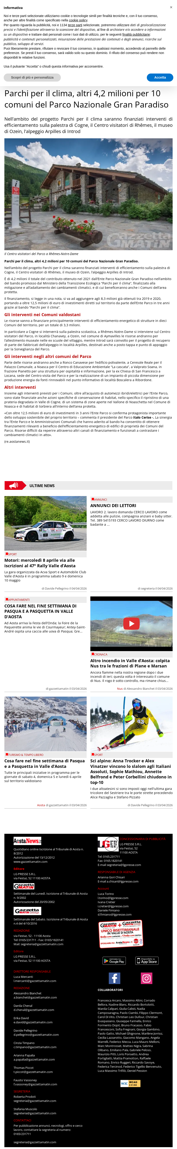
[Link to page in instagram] (146, 982)
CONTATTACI (22, 1120)
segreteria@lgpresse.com (124, 865)
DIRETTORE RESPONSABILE (32, 971)
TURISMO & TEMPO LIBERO (25, 755)
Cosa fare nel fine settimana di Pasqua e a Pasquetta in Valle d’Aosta (44, 763)
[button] (171, 7)
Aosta (41, 805)
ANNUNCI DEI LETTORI (113, 505)
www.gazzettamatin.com (30, 862)
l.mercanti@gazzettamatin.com (35, 981)
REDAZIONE (22, 930)
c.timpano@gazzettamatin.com (35, 1047)
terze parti (75, 25)
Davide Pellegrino (57, 588)
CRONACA (100, 654)
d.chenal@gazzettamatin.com (34, 1010)
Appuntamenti (19, 600)
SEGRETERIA (22, 1091)
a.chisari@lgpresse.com (123, 881)
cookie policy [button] (78, 20)
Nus (120, 689)
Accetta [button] (160, 77)
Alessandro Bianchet (141, 689)
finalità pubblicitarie (136, 34)
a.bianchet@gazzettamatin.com (35, 997)
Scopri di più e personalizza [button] (32, 77)
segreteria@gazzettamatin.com (42, 944)
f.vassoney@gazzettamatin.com (35, 1084)
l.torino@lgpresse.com (113, 898)
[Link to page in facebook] (114, 978)
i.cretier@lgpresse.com (113, 906)
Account (103, 888)
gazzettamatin (59, 689)
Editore (19, 869)
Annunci (100, 500)
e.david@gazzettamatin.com (33, 1022)
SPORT (12, 554)
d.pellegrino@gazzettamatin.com (36, 1035)
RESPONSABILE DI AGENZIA (116, 872)
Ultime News (42, 485)
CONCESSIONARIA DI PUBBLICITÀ (142, 839)
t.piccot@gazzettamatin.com (33, 1072)
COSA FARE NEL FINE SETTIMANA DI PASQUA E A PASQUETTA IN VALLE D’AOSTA (40, 611)
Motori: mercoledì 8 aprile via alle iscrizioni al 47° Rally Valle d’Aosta (40, 562)
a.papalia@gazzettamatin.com (34, 1059)
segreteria (148, 588)
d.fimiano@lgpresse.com (115, 914)
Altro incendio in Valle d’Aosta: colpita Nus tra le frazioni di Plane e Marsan (130, 663)
